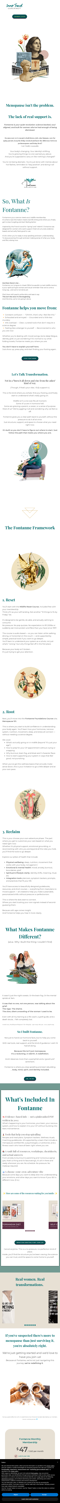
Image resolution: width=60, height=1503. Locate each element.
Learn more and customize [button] (30, 1499)
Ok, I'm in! (30, 1079)
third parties (34, 1473)
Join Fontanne (30, 358)
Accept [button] (44, 1494)
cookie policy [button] (14, 1471)
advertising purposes (8, 1479)
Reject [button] (16, 1494)
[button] (57, 1462)
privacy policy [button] (50, 1466)
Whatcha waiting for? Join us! (30, 1242)
